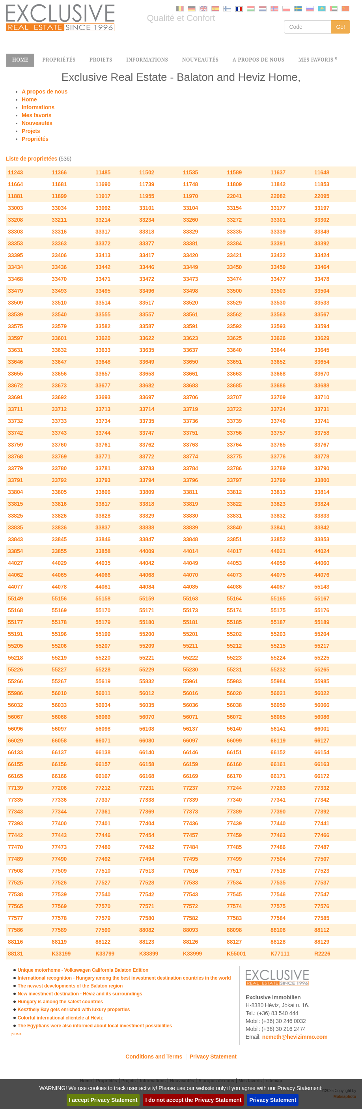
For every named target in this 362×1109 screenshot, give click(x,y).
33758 (321, 433)
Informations (38, 107)
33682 (146, 385)
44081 (102, 586)
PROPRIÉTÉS (58, 59)
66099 (234, 740)
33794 (146, 480)
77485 (234, 847)
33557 (146, 314)
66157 (102, 764)
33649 (146, 362)
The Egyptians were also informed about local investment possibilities (95, 1026)
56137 (190, 729)
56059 (278, 705)
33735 (146, 421)
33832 (278, 515)
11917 (102, 196)
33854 (15, 551)
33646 (15, 362)
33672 (15, 385)
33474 (234, 279)
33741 (321, 421)
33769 (59, 456)
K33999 (192, 953)
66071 (102, 740)
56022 (321, 693)
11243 (15, 172)
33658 (146, 373)
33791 (15, 480)
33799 (278, 480)
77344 (59, 811)
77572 (190, 906)
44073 (234, 575)
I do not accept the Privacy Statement (193, 1100)
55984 (278, 681)
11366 (59, 172)
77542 (146, 894)
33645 (321, 350)
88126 (190, 942)
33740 (278, 421)
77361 (102, 811)
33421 (234, 255)
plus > (16, 1034)
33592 (234, 326)
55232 (278, 669)
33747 (146, 433)
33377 (146, 243)
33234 (146, 220)
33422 (278, 255)
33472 (146, 279)
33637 (190, 350)
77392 (321, 811)
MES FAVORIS (318, 59)
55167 (321, 598)
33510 (59, 302)
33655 (15, 373)
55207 (102, 646)
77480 (102, 847)
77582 (190, 918)
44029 (59, 563)
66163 (321, 764)
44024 (321, 551)
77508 (15, 871)
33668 (278, 373)
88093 (190, 930)
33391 (278, 243)
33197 (321, 208)
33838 (146, 527)
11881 (15, 196)
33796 (190, 480)
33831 (234, 515)
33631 (15, 350)
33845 (59, 539)
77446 (102, 835)
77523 (321, 871)
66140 (146, 752)
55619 (102, 681)
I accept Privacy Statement (103, 1100)
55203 (278, 634)
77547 (321, 894)
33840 (234, 527)
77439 (234, 823)
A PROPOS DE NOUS (259, 59)
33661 (190, 373)
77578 (59, 918)
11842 (278, 184)
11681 (59, 184)
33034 (59, 208)
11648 (321, 172)
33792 (59, 480)
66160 (234, 764)
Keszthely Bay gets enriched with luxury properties (74, 1009)
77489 (15, 859)
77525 (15, 882)
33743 (59, 433)
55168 (15, 610)
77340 (234, 800)
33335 (234, 231)
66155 (15, 764)
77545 (234, 894)
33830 (190, 515)
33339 (278, 231)
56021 (278, 693)
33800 (321, 480)
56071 (190, 717)
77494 (146, 859)
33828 (102, 515)
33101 (146, 208)
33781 (102, 468)
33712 (59, 409)
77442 (15, 835)
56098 (102, 729)
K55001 (236, 953)
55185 (234, 622)
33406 (59, 255)
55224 (278, 658)
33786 (234, 468)
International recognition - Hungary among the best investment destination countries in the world (124, 978)
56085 (278, 717)
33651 (234, 362)
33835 (15, 527)
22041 (234, 196)
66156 (59, 764)
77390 (278, 811)
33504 (321, 291)
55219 (59, 658)
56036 (190, 705)
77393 (15, 823)
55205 (15, 646)
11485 (102, 172)
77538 (15, 894)
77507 (321, 859)
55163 (190, 598)
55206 (59, 646)
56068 (59, 717)
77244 (234, 788)
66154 (321, 752)
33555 (102, 314)
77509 (59, 871)
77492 (102, 859)
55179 (102, 622)
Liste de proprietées (31, 158)
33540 (59, 314)
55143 (321, 586)
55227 (59, 669)
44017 (234, 551)
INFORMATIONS (147, 59)
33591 (190, 326)
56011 (102, 693)
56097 (59, 729)
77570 (102, 906)
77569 (59, 906)
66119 (278, 740)
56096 (15, 729)
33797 (234, 480)
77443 (59, 835)
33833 (321, 515)
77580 (146, 918)
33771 (102, 456)
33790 (321, 468)
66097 (190, 740)
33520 (190, 302)
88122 (102, 942)
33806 (102, 492)
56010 (59, 693)
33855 (59, 551)
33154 (234, 208)
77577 (15, 918)
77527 (102, 882)
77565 (15, 906)
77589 (59, 930)
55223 (234, 658)
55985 (321, 681)
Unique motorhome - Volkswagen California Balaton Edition (83, 970)
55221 (146, 658)
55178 (59, 622)
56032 (15, 705)
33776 (278, 456)
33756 (234, 433)
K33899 (148, 953)
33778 (321, 456)
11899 (59, 196)
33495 (102, 291)
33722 (234, 409)
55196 (59, 634)
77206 (59, 788)
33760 (59, 444)
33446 (146, 267)
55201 (190, 634)
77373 (190, 811)
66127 (321, 740)
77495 (190, 859)
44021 (278, 551)
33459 (278, 267)
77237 (190, 788)
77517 (234, 871)
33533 (321, 302)
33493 (59, 291)
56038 (234, 705)
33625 (234, 338)
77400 (59, 823)
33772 (146, 456)
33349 (321, 231)
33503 (278, 291)
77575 (278, 906)
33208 (15, 220)
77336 (59, 800)
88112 (321, 930)
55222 (190, 658)
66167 (102, 776)
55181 (190, 622)
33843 (15, 539)
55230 (190, 669)
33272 (234, 220)
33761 (102, 444)
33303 (15, 231)
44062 (15, 575)
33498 (190, 291)
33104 (190, 208)
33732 (15, 421)
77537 (321, 882)
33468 (15, 279)
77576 (321, 906)
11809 (234, 184)
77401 (102, 823)
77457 (190, 835)
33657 (102, 373)
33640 (234, 350)
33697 (146, 397)
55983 (234, 681)
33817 (102, 504)
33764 (234, 444)
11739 (146, 184)
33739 (234, 421)
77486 (278, 847)
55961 (190, 681)
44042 (146, 563)
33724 (278, 409)
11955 (146, 196)
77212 (102, 788)
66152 (278, 752)
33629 (321, 338)
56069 (102, 717)
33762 (146, 444)
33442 (102, 267)
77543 (190, 894)
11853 (321, 184)
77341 (278, 800)
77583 (234, 918)
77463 (278, 835)
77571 (146, 906)
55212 (234, 646)
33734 (102, 421)
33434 (15, 267)
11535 (190, 172)
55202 (234, 634)
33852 (278, 539)
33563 (278, 314)
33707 (234, 397)
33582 (102, 326)
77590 (102, 930)
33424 (321, 255)
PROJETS (101, 59)
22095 (321, 196)
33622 (146, 338)
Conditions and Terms (153, 1056)
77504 (278, 859)
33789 (278, 468)
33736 (190, 421)
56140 (234, 729)
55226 (15, 669)
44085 (190, 586)
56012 (146, 693)
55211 (190, 646)
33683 (190, 385)
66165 (15, 776)
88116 (15, 942)
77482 (146, 847)
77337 (102, 800)
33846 (102, 539)
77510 (102, 871)
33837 (102, 527)
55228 (102, 669)
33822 (234, 504)
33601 (59, 338)
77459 (234, 835)
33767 (321, 444)
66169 (190, 776)
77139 (15, 788)
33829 (146, 515)
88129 (321, 942)
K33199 (61, 953)
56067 (15, 717)
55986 (15, 693)
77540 (102, 894)
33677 (102, 385)
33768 (15, 456)
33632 (59, 350)
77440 (278, 823)
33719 (190, 409)
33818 (146, 504)
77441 (321, 823)
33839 (190, 527)
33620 (102, 338)
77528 (146, 882)
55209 (146, 646)
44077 (15, 586)
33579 (59, 326)
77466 (321, 835)
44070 (190, 575)
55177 (15, 622)
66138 (102, 752)
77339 (190, 800)
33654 (321, 362)
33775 (234, 456)
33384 (234, 243)
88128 (278, 942)
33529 (234, 302)
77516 (190, 871)
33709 (278, 397)
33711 (15, 409)
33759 (15, 444)
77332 (321, 788)
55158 (102, 598)
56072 (234, 717)
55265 (321, 669)
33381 (190, 243)
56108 (146, 729)
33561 (190, 314)
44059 (278, 563)
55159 (146, 598)
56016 (190, 693)
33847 (146, 539)
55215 (278, 646)
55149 (15, 598)
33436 (59, 267)
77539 (59, 894)
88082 (146, 930)
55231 (234, 669)
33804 (15, 492)
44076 (321, 575)
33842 (321, 527)
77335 (15, 800)
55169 (59, 610)
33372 (102, 243)
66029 (15, 740)
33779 (15, 468)
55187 (278, 622)
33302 (321, 220)
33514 (102, 302)
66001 (321, 729)
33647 (59, 362)
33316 (59, 231)
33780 (59, 468)
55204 (321, 634)
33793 (102, 480)
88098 (234, 930)
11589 (234, 172)
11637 (278, 172)
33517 (146, 302)
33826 (59, 515)
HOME (20, 59)
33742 (15, 433)
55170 (102, 610)
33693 (102, 397)
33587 (146, 326)
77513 (146, 871)
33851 (234, 539)
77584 (278, 918)
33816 (59, 504)
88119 (59, 942)
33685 (234, 385)
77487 (321, 847)
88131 (15, 953)
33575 (15, 326)
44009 (146, 551)
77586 (15, 930)
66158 (146, 764)
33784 (190, 468)
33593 (278, 326)
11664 (15, 184)
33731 (321, 409)
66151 (234, 752)
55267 (59, 681)
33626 (278, 338)
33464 (321, 267)
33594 (321, 326)
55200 (146, 634)
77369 (146, 811)
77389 (234, 811)
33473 (190, 279)
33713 (102, 409)
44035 (102, 563)
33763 (190, 444)
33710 (321, 397)
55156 (59, 598)
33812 (234, 492)
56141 (278, 729)
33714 (146, 409)
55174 (234, 610)
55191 (15, 634)
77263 (278, 788)
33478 (321, 279)
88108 (278, 930)
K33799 (104, 953)
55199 (102, 634)
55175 (278, 610)
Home (29, 99)
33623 (190, 338)
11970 (190, 196)
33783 (146, 468)
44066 (102, 575)
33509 (15, 302)
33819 (190, 504)
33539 (15, 314)
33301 (278, 220)
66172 (321, 776)
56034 (102, 705)
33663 (234, 373)
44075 (278, 575)
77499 (234, 859)
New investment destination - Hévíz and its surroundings (80, 994)
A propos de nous (44, 91)
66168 (146, 776)
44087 (278, 586)
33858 (102, 551)
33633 (102, 350)
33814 (321, 492)
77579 (102, 918)
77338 (146, 800)
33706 (190, 397)
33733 (59, 421)
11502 (146, 172)
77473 (59, 847)
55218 (15, 658)
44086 (234, 586)
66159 (190, 764)
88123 (146, 942)
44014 (190, 551)
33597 (15, 338)
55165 (278, 598)
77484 (190, 847)
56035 (146, 705)
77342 (321, 800)
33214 (102, 220)
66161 (278, 764)
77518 (278, 871)
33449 (190, 267)
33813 (278, 492)
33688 (321, 385)
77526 (59, 882)
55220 (102, 658)
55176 (321, 610)
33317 (102, 231)
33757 (278, 433)
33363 (59, 243)
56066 (321, 705)
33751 (190, 433)
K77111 (280, 953)
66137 (59, 752)
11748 (190, 184)
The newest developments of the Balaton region (70, 986)
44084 (146, 586)
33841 (278, 527)
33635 (146, 350)
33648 (102, 362)
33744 (102, 433)
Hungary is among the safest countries (60, 1001)
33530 (278, 302)
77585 (321, 918)
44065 (59, 575)
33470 (59, 279)
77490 (59, 859)
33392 (321, 243)
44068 (146, 575)
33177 (278, 208)
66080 (146, 740)
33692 (59, 397)
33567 (321, 314)
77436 (190, 823)
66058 (59, 740)
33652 (278, 362)
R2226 (322, 953)
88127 (234, 942)
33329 (190, 231)
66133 (15, 752)
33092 (102, 208)
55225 (321, 658)
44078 (59, 586)
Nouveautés (37, 123)
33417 (146, 255)
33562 (234, 314)
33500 (234, 291)
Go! (340, 27)
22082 (278, 196)
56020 (234, 693)
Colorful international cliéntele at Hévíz (60, 1018)
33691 (15, 397)
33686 (278, 385)
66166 (59, 776)
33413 (102, 255)
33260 (190, 220)
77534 (234, 882)
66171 (278, 776)
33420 (190, 255)
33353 (15, 243)
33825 (15, 515)
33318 (146, 231)
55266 (15, 681)
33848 (190, 539)
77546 (278, 894)
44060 (321, 563)
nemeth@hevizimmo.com (295, 1037)
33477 (278, 279)
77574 (234, 906)
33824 (321, 504)
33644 (278, 350)
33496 (146, 291)
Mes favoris (37, 115)
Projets (31, 131)
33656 (59, 373)
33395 (15, 255)
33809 (146, 492)
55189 (321, 622)
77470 (15, 847)
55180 (146, 622)
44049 (190, 563)
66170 (234, 776)
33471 (102, 279)
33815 (15, 504)
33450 (234, 267)
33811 (190, 492)
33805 (59, 492)
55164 (234, 598)
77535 (278, 882)
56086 (321, 717)
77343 (15, 811)
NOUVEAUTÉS (200, 59)
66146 (190, 752)
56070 (146, 717)
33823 (278, 504)
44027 (15, 563)
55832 (146, 681)
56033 (59, 705)
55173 (190, 610)
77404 (146, 823)
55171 (146, 610)
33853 (321, 539)
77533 (190, 882)
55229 (146, 669)
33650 (190, 362)
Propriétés (35, 139)
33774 (190, 456)
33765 (278, 444)
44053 (234, 563)
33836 (59, 527)
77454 (146, 835)
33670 (321, 373)
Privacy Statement (213, 1056)
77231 (146, 788)
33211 (59, 220)
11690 (102, 184)
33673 (59, 385)
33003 (15, 208)
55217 (321, 646)
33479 (15, 291)
